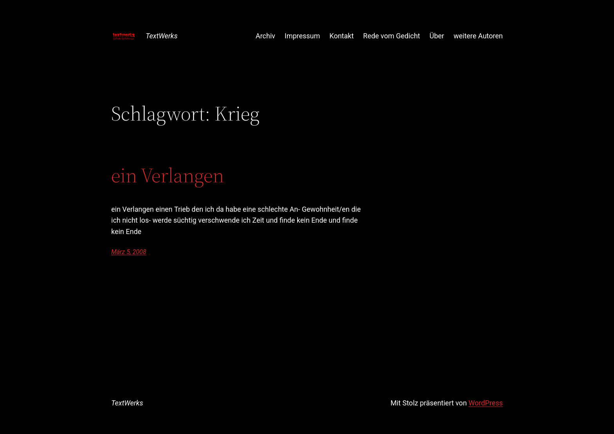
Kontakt (341, 36)
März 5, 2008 (128, 252)
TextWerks (161, 36)
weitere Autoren (478, 36)
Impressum (302, 36)
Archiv (265, 36)
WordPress (486, 403)
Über (437, 36)
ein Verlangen (167, 175)
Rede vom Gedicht (391, 36)
